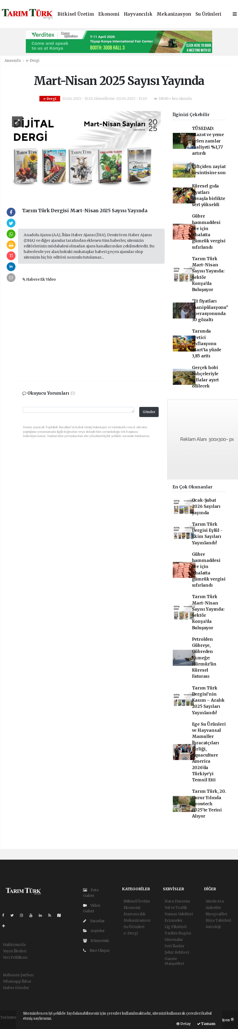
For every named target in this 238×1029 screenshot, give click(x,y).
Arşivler (94, 930)
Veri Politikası (15, 957)
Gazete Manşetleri (174, 961)
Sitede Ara (215, 901)
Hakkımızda (14, 944)
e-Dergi (32, 60)
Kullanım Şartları (18, 975)
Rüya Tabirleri (218, 920)
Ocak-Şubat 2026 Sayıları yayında (206, 506)
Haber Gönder (16, 987)
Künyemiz (96, 940)
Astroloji (213, 926)
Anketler (213, 907)
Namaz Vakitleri (179, 914)
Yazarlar (94, 920)
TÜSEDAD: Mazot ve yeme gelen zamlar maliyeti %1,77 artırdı (208, 141)
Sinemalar (174, 939)
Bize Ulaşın (96, 950)
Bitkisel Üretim (76, 14)
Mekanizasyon (174, 14)
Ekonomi (109, 14)
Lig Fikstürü (176, 926)
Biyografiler (217, 914)
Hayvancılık (138, 14)
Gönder (149, 412)
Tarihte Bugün (178, 933)
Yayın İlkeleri (14, 951)
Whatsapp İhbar (17, 981)
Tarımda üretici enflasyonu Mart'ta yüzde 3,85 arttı (206, 343)
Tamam (206, 1024)
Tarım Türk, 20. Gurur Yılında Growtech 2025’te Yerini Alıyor (209, 804)
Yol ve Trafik (176, 907)
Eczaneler (174, 920)
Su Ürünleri (208, 14)
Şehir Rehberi (177, 952)
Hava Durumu (177, 901)
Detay (184, 1024)
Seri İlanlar (174, 946)
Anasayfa (13, 60)
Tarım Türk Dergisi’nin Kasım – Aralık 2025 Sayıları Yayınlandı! (208, 700)
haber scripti (11, 1022)
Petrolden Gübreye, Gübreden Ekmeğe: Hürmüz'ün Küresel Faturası (204, 658)
